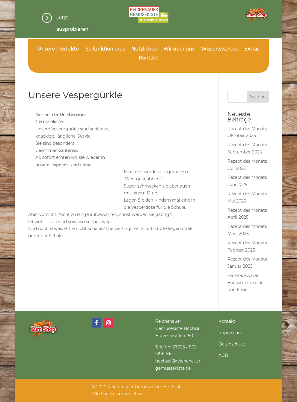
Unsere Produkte (58, 49)
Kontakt (148, 58)
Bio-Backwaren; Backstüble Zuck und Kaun (244, 283)
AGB (223, 355)
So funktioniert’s (105, 49)
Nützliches (144, 49)
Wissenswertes (219, 49)
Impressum (230, 332)
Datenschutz (231, 344)
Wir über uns (179, 49)
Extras (251, 49)
